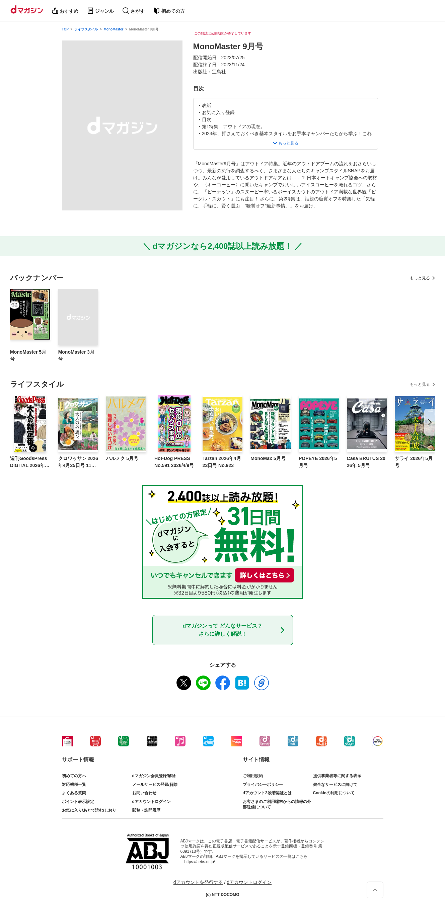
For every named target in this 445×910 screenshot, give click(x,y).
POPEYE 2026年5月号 (318, 462)
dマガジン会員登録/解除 (154, 776)
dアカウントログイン (151, 801)
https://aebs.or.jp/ (199, 861)
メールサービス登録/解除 (154, 784)
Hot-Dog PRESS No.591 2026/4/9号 (174, 462)
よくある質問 (74, 793)
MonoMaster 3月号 (76, 355)
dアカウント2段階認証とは (267, 793)
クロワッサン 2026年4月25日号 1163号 (78, 462)
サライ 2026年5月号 (414, 462)
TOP (65, 29)
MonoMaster (114, 29)
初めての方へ (74, 776)
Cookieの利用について (334, 793)
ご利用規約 (253, 776)
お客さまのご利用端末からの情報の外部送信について (277, 804)
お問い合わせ (144, 793)
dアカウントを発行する (198, 882)
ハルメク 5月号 (122, 458)
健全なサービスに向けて (335, 784)
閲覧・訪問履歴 (146, 810)
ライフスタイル (86, 29)
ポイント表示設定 (78, 801)
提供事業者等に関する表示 (337, 776)
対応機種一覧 (74, 784)
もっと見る (420, 278)
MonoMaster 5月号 (28, 355)
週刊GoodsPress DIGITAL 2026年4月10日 (29, 462)
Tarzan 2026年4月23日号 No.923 (222, 462)
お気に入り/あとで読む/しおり (89, 810)
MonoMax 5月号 (267, 458)
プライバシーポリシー (263, 784)
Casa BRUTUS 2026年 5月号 (366, 462)
